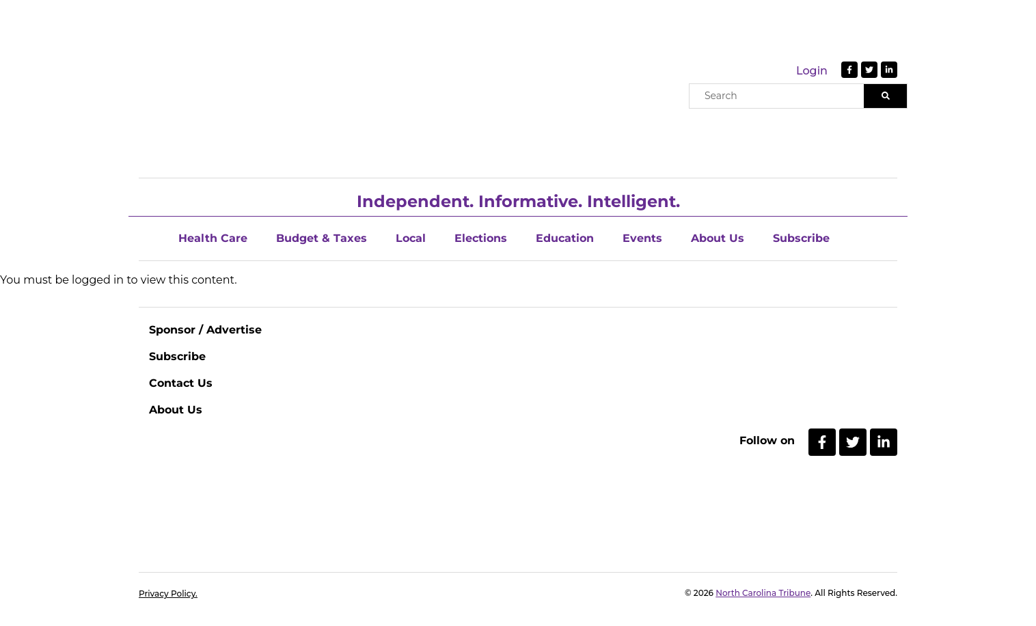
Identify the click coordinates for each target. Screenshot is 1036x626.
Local (411, 238)
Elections (480, 238)
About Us (717, 238)
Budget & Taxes (321, 238)
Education (565, 238)
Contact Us (181, 383)
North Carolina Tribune (762, 593)
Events (642, 238)
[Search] (885, 96)
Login (812, 70)
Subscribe (801, 238)
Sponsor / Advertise (205, 329)
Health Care (212, 238)
